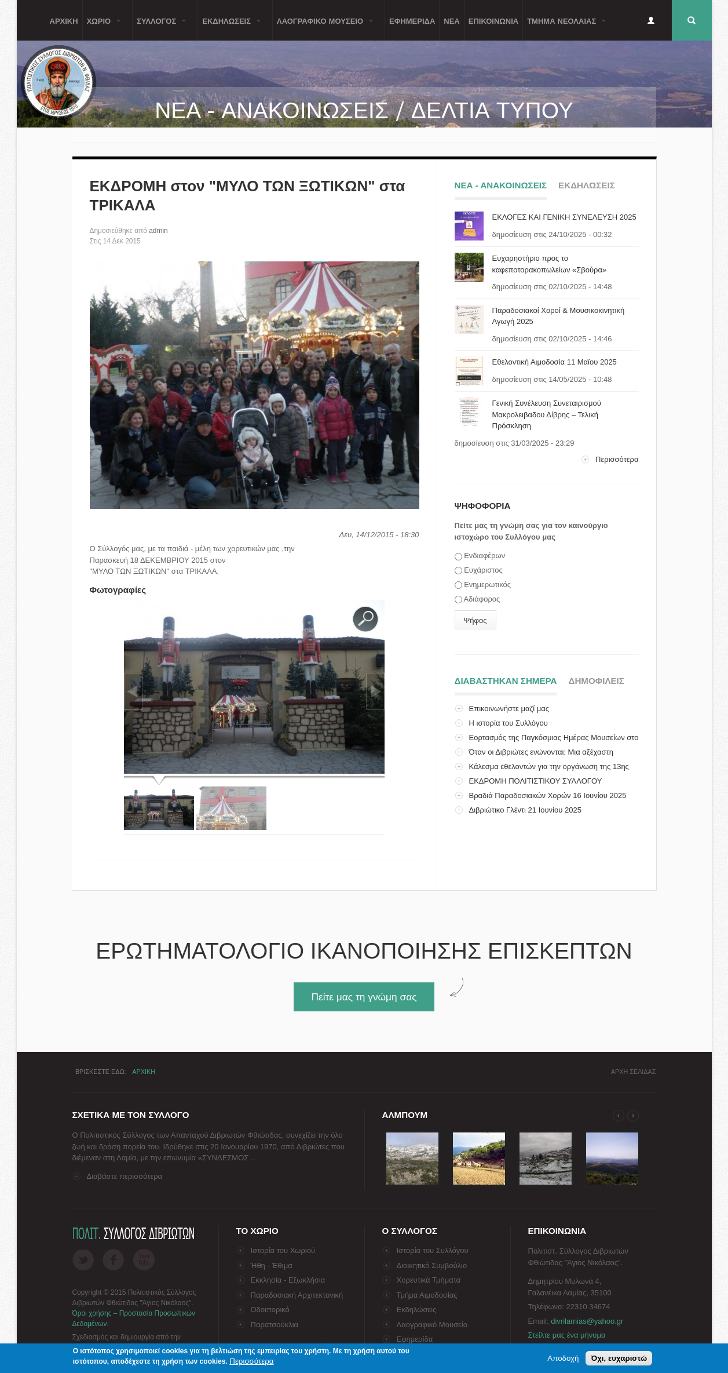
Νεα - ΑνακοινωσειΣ (501, 185)
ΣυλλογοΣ (159, 27)
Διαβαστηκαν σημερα (506, 679)
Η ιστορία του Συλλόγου (508, 723)
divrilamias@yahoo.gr (587, 1321)
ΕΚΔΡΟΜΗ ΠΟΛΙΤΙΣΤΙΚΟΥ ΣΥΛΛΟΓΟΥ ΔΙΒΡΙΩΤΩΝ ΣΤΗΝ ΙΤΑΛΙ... (528, 787)
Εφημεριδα (412, 20)
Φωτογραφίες (118, 590)
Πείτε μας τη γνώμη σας (363, 997)
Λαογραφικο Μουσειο (323, 27)
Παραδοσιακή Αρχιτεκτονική (297, 1295)
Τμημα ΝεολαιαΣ (564, 27)
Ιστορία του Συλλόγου (433, 1250)
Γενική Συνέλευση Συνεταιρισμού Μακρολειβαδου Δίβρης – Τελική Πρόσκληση (546, 414)
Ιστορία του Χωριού (283, 1250)
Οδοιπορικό (270, 1309)
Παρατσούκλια (275, 1324)
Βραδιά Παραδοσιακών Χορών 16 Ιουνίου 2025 (548, 795)
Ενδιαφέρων (484, 555)
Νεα (451, 20)
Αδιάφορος (481, 599)
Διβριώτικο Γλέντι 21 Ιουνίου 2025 (525, 810)
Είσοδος (651, 20)
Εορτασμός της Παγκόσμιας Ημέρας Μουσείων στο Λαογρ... (547, 743)
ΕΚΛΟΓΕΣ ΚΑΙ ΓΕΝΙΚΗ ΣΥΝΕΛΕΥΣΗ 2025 (564, 217)
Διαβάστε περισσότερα (125, 1176)
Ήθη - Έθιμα (271, 1265)
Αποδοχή (563, 1359)
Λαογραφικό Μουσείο (432, 1324)
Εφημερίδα (415, 1339)
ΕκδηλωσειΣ (229, 27)
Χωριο (102, 27)
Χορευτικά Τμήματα (429, 1280)
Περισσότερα (616, 459)
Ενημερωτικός (487, 584)
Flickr (144, 1259)
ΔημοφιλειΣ (596, 681)
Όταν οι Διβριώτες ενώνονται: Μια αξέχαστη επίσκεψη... (534, 758)
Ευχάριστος (483, 570)
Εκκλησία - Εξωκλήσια (288, 1280)
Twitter (83, 1259)
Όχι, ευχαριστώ (619, 1359)
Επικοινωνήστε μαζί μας (509, 708)
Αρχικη (64, 20)
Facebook (113, 1259)
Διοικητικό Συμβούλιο (432, 1265)
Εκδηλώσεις (417, 1309)
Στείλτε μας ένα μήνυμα (567, 1335)
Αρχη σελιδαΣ (633, 1071)
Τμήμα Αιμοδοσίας (427, 1295)
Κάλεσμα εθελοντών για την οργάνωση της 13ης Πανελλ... (542, 772)
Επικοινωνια (493, 20)
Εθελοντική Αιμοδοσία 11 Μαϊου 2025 (554, 362)
